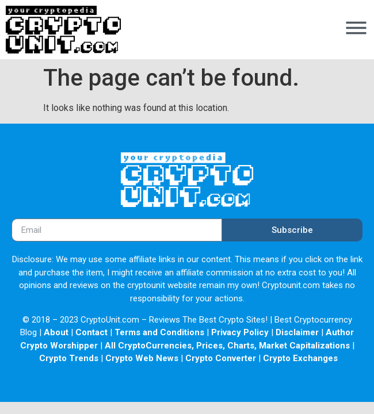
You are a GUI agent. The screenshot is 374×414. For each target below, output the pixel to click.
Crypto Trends (68, 358)
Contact (91, 332)
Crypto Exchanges (300, 358)
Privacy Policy (240, 332)
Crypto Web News (141, 358)
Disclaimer (297, 332)
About (56, 332)
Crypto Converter (220, 358)
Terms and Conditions (159, 332)
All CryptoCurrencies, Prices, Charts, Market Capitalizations (227, 345)
